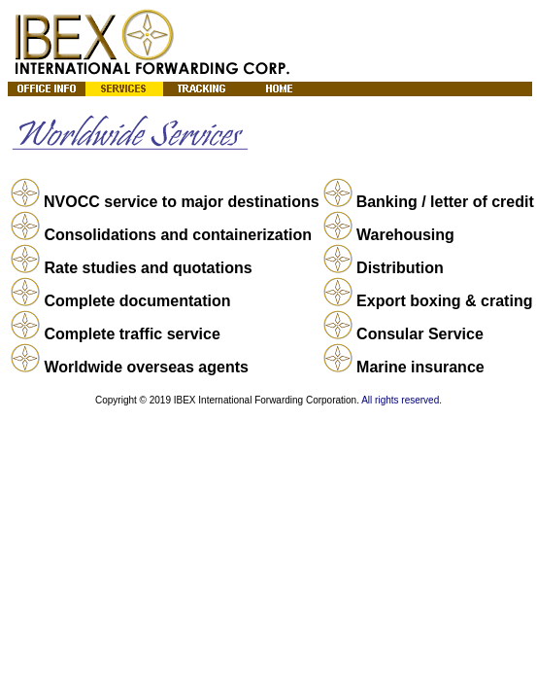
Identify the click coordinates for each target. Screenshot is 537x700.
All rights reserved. (401, 400)
